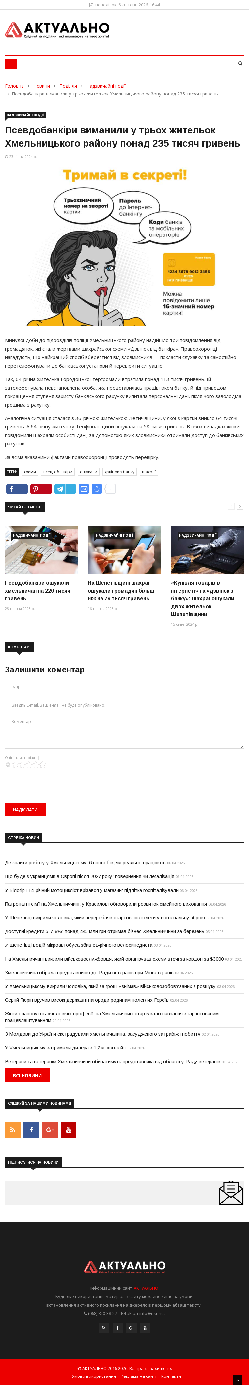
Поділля (68, 86)
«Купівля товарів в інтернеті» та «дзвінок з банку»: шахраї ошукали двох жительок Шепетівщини (202, 598)
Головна (14, 86)
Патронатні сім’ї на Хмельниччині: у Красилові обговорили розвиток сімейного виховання (106, 904)
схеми (30, 472)
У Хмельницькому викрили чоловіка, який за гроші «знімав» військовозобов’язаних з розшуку (110, 986)
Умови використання (94, 1376)
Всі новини (27, 1075)
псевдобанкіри (57, 472)
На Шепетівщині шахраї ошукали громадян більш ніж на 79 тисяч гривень (121, 590)
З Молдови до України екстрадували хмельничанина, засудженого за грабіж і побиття (102, 1034)
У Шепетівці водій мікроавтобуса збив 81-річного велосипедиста (78, 945)
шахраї (149, 472)
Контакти (171, 1376)
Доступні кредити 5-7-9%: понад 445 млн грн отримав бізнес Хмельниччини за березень (104, 931)
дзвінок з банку (119, 472)
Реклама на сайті (138, 1376)
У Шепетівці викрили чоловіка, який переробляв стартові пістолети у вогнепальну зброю (105, 917)
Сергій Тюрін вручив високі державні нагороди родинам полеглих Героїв (87, 1000)
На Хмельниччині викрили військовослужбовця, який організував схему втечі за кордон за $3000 (114, 958)
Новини (41, 86)
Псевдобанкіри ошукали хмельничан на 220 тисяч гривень (37, 590)
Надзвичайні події (106, 86)
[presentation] (54, 780)
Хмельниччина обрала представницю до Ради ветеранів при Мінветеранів (89, 972)
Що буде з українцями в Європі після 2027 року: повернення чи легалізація (89, 876)
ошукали (88, 472)
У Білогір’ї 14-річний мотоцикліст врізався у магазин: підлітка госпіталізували (92, 890)
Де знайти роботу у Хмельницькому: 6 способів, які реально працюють (85, 862)
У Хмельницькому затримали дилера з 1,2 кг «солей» (65, 1047)
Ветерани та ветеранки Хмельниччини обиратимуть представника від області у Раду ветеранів (112, 1061)
